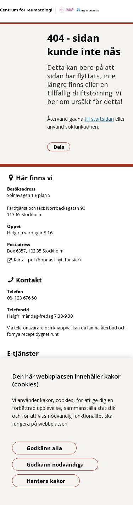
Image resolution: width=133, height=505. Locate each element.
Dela (62, 146)
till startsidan (99, 118)
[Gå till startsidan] (66, 10)
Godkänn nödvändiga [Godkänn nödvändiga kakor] (55, 464)
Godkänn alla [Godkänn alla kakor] (44, 448)
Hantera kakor (46, 480)
